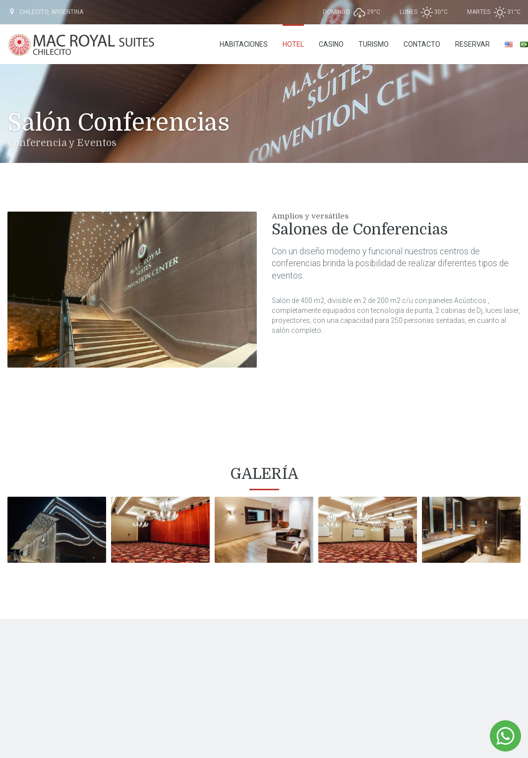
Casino (331, 44)
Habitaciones (244, 44)
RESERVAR (472, 44)
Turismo (373, 44)
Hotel (293, 44)
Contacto (422, 44)
